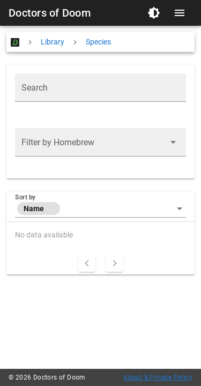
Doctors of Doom (50, 12)
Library (52, 42)
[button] (100, 142)
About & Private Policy (157, 377)
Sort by (25, 197)
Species (98, 42)
